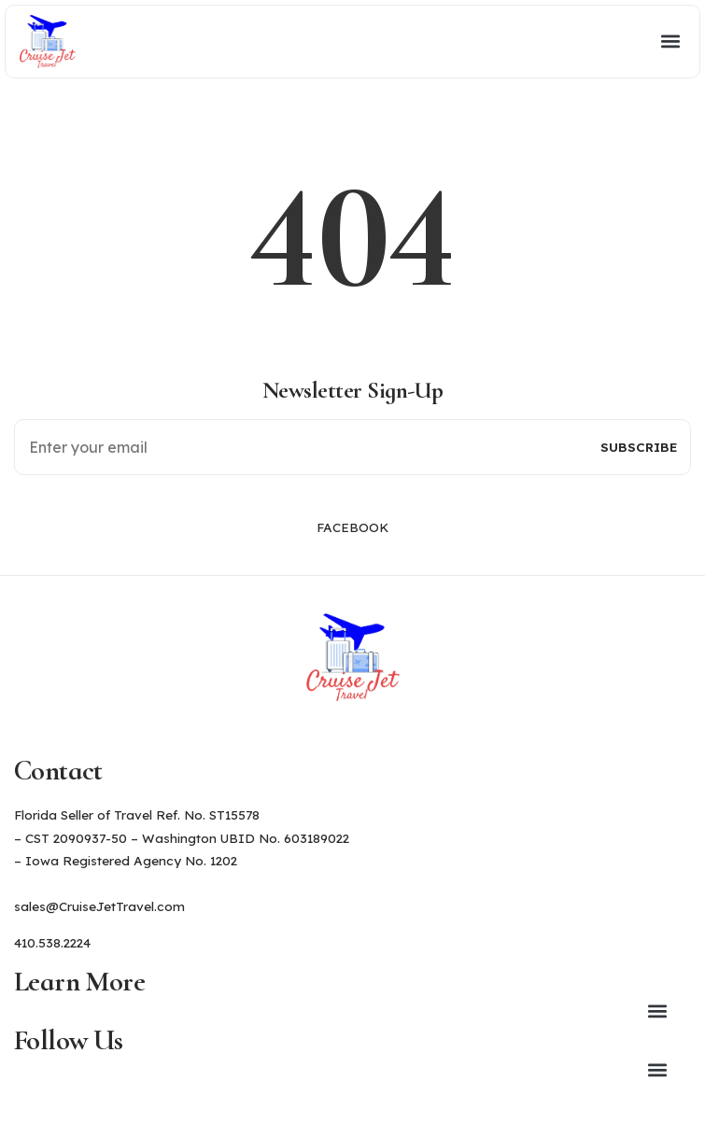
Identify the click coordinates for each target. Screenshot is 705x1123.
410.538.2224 (52, 942)
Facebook (352, 527)
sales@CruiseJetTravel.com (99, 906)
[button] (385, 41)
